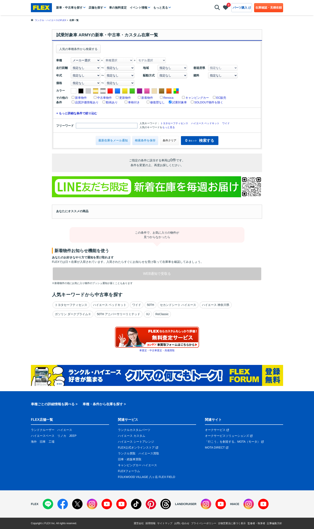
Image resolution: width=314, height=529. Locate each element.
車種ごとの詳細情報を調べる (53, 404)
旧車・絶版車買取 (129, 459)
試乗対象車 (179, 102)
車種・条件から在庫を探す (103, 404)
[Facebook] (62, 504)
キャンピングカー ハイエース (137, 465)
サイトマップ (164, 523)
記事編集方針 (274, 523)
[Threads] (165, 504)
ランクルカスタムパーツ (134, 430)
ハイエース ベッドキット (205, 123)
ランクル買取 (127, 453)
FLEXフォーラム (129, 471)
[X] (77, 504)
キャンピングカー (197, 97)
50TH (150, 305)
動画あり (112, 102)
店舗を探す (95, 7)
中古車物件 (104, 97)
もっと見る (160, 7)
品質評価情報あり (87, 102)
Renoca (168, 97)
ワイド (226, 123)
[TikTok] (136, 504)
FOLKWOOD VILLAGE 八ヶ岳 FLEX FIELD (146, 477)
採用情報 (150, 523)
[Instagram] (92, 504)
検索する (199, 140)
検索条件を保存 (145, 140)
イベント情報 (138, 7)
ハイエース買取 (149, 453)
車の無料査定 (118, 7)
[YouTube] (107, 504)
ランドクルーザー (42, 430)
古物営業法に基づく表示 (232, 523)
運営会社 (139, 523)
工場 (51, 441)
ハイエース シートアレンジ (136, 441)
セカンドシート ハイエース (178, 305)
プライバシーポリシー (203, 523)
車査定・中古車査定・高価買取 (157, 350)
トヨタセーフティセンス (174, 123)
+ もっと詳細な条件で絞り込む (76, 113)
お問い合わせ (181, 523)
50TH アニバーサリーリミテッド (118, 314)
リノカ (61, 435)
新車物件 (81, 97)
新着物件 (147, 97)
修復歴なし (157, 102)
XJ (147, 314)
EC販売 (221, 97)
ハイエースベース (42, 435)
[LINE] (48, 504)
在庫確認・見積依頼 (268, 7)
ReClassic (162, 314)
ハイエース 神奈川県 (215, 305)
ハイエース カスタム (131, 435)
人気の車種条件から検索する (78, 49)
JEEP (73, 435)
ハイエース (64, 430)
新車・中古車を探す (69, 7)
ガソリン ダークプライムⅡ (73, 314)
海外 (34, 441)
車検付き (134, 102)
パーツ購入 (242, 7)
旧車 (43, 441)
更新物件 (125, 97)
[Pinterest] (151, 504)
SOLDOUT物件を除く (208, 102)
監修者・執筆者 (256, 523)
